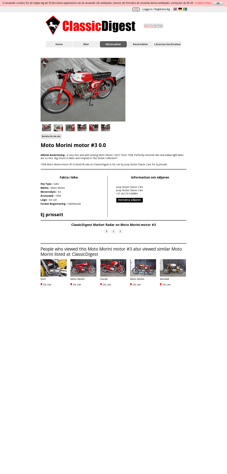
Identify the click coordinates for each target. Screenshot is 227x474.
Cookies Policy (203, 3)
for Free (153, 25)
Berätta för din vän (51, 136)
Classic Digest (90, 25)
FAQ (136, 9)
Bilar (86, 44)
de (180, 9)
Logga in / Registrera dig (156, 9)
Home (59, 44)
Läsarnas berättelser (167, 44)
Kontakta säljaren (129, 199)
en (175, 9)
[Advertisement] (159, 89)
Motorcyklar (113, 44)
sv (185, 9)
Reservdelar (140, 44)
